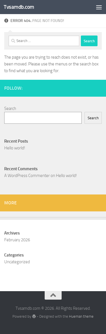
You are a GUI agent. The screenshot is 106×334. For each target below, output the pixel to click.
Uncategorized (17, 261)
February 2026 (17, 239)
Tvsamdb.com (19, 7)
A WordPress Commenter (27, 175)
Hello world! (14, 148)
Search (10, 108)
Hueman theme (81, 316)
